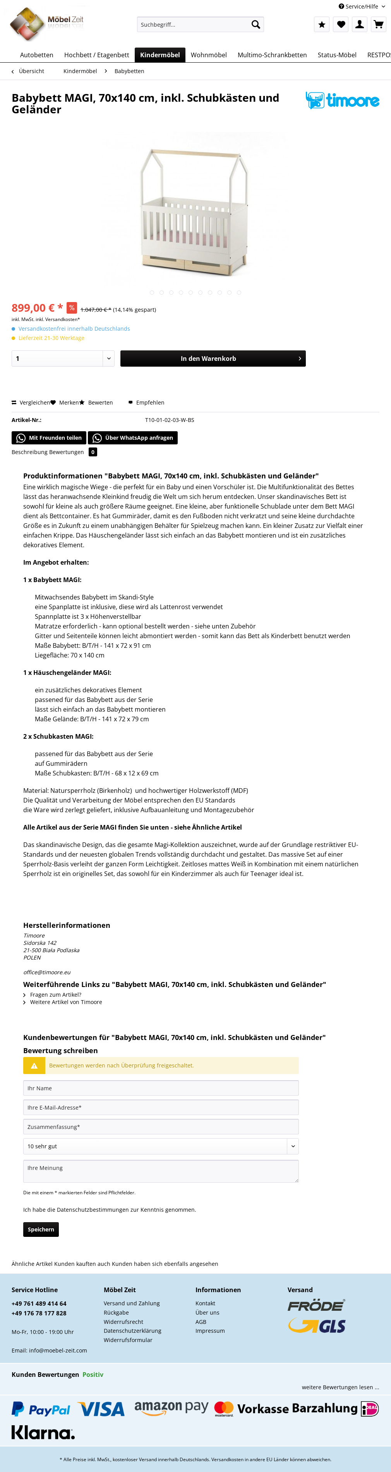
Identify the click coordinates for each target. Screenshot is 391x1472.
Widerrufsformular (128, 1340)
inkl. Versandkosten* (58, 319)
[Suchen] (256, 24)
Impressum (210, 1330)
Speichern (41, 1229)
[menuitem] (200, 28)
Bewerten (97, 402)
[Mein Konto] (359, 24)
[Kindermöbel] (160, 55)
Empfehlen (146, 402)
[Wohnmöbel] (208, 55)
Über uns (208, 1312)
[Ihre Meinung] (161, 1171)
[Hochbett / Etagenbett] (97, 55)
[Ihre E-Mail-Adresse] (161, 1107)
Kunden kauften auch (82, 1263)
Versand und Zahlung (132, 1303)
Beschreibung (30, 452)
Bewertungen (73, 452)
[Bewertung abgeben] (161, 1146)
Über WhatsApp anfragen (133, 438)
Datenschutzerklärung (132, 1330)
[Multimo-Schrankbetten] (272, 55)
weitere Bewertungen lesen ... (340, 1387)
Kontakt (205, 1303)
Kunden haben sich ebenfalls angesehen (165, 1263)
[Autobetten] (37, 55)
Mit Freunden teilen (49, 438)
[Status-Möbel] (337, 55)
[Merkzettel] (340, 24)
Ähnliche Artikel (32, 1263)
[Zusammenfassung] (161, 1126)
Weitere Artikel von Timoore (62, 1002)
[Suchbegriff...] (200, 24)
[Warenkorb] (378, 24)
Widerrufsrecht (123, 1321)
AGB (201, 1321)
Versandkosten (227, 1459)
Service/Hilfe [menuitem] (359, 6)
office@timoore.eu (46, 972)
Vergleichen (31, 402)
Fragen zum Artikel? (52, 994)
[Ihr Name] (161, 1088)
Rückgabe (116, 1312)
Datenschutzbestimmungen (93, 1209)
